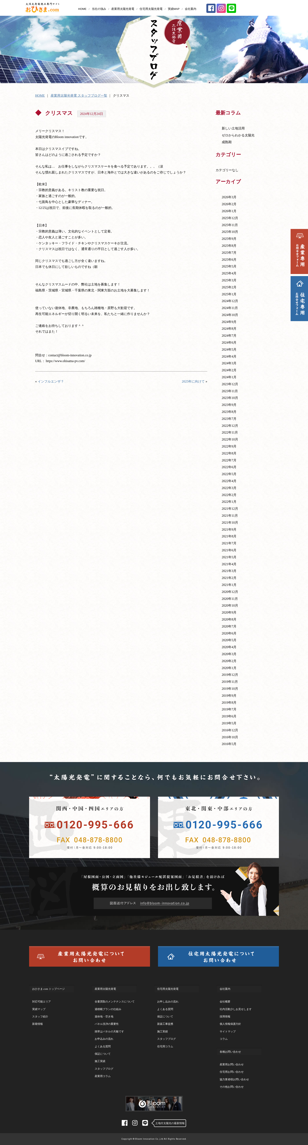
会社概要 (225, 1001)
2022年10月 (230, 439)
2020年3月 (229, 654)
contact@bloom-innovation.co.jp (70, 355)
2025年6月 (229, 259)
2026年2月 (229, 204)
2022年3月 (229, 488)
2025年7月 (229, 252)
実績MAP (174, 8)
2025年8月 (229, 245)
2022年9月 (229, 446)
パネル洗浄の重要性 (107, 1023)
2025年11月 (230, 225)
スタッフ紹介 (40, 1016)
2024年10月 (230, 315)
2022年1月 (229, 501)
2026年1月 (229, 211)
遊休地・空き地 (104, 1016)
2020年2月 (229, 661)
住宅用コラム (165, 1046)
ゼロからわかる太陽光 (238, 135)
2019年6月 (229, 716)
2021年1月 (229, 585)
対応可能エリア (41, 1001)
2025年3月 (229, 280)
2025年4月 (229, 273)
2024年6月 (229, 342)
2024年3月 (229, 363)
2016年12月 (230, 730)
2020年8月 (229, 619)
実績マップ (38, 1009)
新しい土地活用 (233, 128)
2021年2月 (229, 578)
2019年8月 (229, 702)
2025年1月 (229, 294)
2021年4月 (229, 564)
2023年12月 (230, 384)
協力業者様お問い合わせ (234, 1079)
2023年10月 (230, 398)
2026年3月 (229, 197)
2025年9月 (229, 238)
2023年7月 (229, 418)
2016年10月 (230, 737)
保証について (103, 1053)
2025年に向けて (193, 381)
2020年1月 (229, 668)
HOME (82, 8)
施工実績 (100, 1061)
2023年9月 (229, 405)
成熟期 (227, 142)
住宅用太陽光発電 (151, 8)
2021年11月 (230, 515)
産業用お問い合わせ (232, 1064)
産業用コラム (103, 1076)
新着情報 (37, 1023)
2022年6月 (229, 467)
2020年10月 (230, 605)
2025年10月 (230, 231)
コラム (224, 1038)
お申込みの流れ (104, 1038)
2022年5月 (229, 474)
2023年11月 (230, 391)
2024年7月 (229, 335)
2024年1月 (229, 377)
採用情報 (225, 1016)
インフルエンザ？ (51, 381)
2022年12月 (230, 425)
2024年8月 (229, 328)
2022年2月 (229, 495)
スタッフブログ (104, 1068)
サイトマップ (228, 1031)
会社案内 (190, 8)
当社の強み (99, 8)
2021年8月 (229, 536)
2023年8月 (229, 411)
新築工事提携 (165, 1023)
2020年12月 (230, 591)
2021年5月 (229, 557)
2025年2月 (229, 287)
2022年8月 (229, 453)
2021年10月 (230, 522)
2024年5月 (229, 349)
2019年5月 (229, 723)
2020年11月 (230, 598)
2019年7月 (229, 709)
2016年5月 (229, 744)
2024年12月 (230, 301)
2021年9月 (229, 529)
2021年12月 (230, 508)
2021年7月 (229, 543)
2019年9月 (229, 695)
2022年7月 (229, 460)
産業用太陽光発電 (122, 8)
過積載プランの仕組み (108, 1009)
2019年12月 (230, 674)
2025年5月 (229, 266)
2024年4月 (229, 356)
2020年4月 (229, 647)
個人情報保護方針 (230, 1023)
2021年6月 (229, 550)
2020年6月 (229, 633)
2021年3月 (229, 571)
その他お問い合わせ (232, 1086)
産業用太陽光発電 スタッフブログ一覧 (79, 95)
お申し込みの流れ (167, 1001)
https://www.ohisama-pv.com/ (65, 361)
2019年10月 (230, 688)
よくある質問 (103, 1046)
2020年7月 (229, 626)
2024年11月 (230, 308)
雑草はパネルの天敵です (109, 1031)
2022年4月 (229, 481)
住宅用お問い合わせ (232, 1071)
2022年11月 (230, 432)
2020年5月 (229, 640)
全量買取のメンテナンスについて (115, 1001)
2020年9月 (229, 612)
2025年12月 (230, 218)
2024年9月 (229, 322)
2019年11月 (230, 681)
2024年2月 (229, 370)
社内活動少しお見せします (236, 1009)
